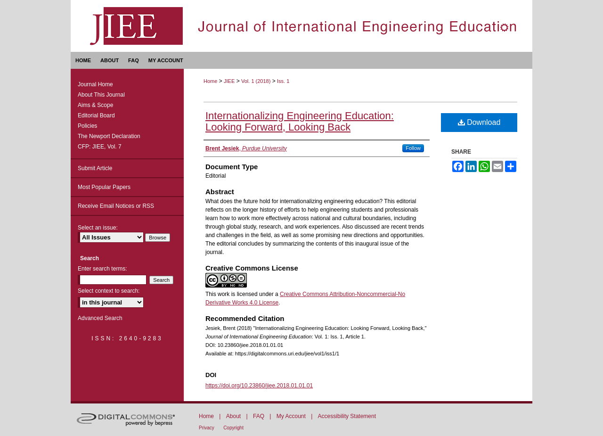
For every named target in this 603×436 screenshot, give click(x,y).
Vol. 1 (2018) (255, 81)
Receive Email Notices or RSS (116, 206)
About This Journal (101, 94)
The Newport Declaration (109, 136)
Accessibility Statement (347, 416)
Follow (413, 148)
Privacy (206, 427)
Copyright (233, 427)
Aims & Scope (95, 105)
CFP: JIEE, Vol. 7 (100, 146)
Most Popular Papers (104, 187)
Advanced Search (100, 318)
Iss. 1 (283, 81)
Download (479, 122)
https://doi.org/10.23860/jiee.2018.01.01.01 (259, 385)
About (233, 416)
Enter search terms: (102, 268)
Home (210, 81)
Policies (87, 126)
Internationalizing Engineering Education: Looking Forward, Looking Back (299, 121)
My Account (291, 416)
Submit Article (95, 168)
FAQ (258, 416)
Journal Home (95, 84)
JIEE (229, 81)
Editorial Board (96, 115)
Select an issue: (98, 227)
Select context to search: (108, 291)
